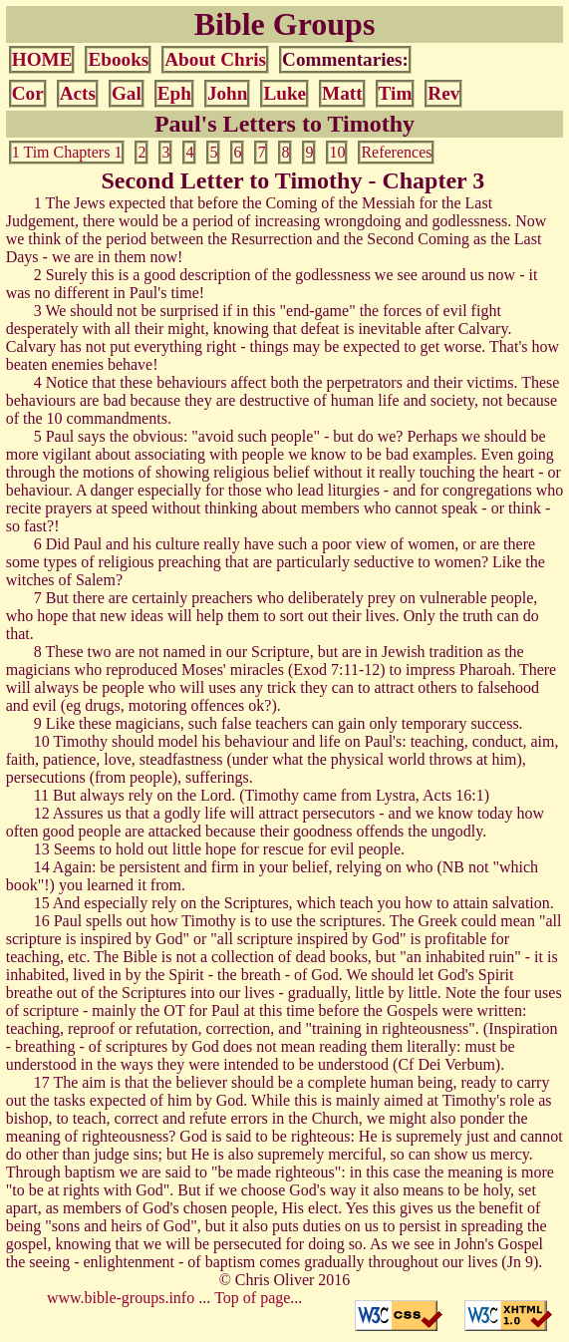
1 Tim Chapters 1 (67, 152)
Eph (174, 93)
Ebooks (118, 59)
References (396, 152)
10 (337, 152)
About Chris (215, 59)
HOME (42, 59)
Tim (396, 93)
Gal (127, 93)
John (227, 93)
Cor (28, 93)
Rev (443, 93)
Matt (342, 93)
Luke (284, 93)
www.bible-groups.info (120, 1297)
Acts (78, 93)
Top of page (252, 1297)
